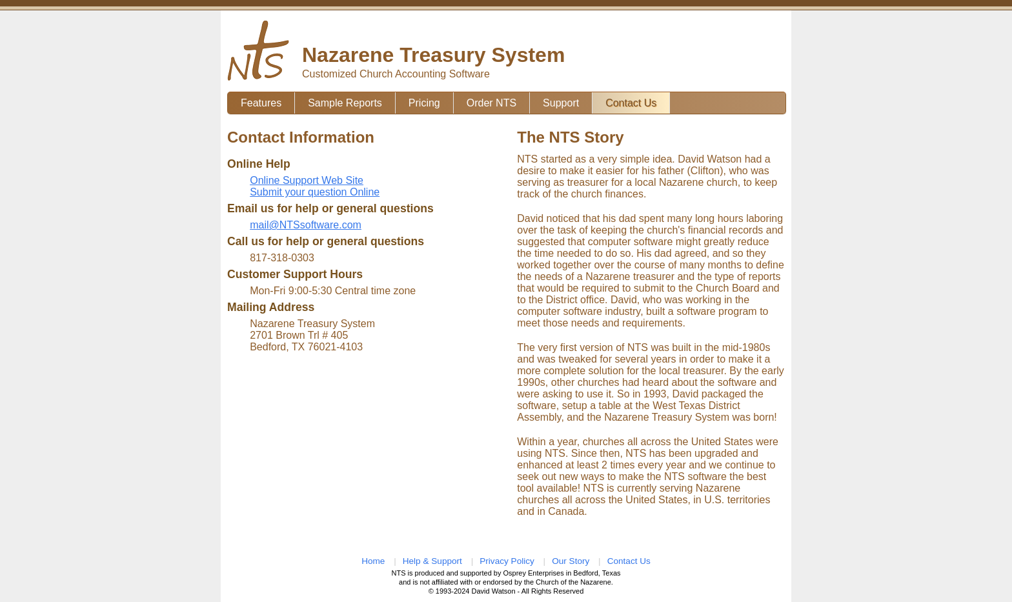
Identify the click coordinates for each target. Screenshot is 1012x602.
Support (561, 102)
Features (261, 102)
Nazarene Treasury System (433, 54)
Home (373, 561)
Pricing (424, 102)
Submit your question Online (315, 191)
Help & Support (432, 561)
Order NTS (491, 102)
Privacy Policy (507, 561)
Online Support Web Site (306, 180)
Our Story (570, 561)
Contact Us (630, 102)
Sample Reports (345, 102)
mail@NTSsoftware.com (305, 224)
